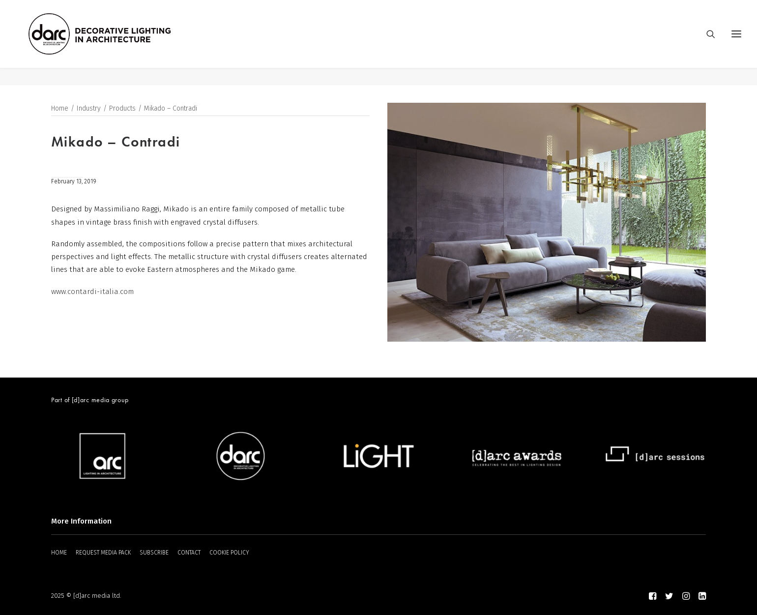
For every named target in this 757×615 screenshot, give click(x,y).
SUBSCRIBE (154, 552)
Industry (89, 109)
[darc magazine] (117, 42)
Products (122, 109)
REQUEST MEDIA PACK (103, 552)
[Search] (706, 42)
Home (59, 109)
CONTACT (189, 552)
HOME (59, 552)
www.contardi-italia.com (92, 292)
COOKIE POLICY (229, 552)
